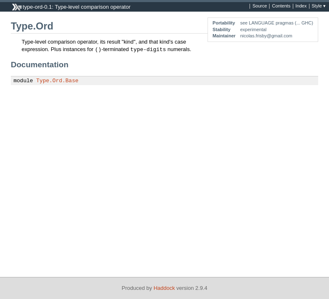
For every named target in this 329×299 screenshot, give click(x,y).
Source (259, 6)
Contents (281, 6)
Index (301, 6)
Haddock (164, 288)
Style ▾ (319, 6)
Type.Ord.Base (57, 81)
